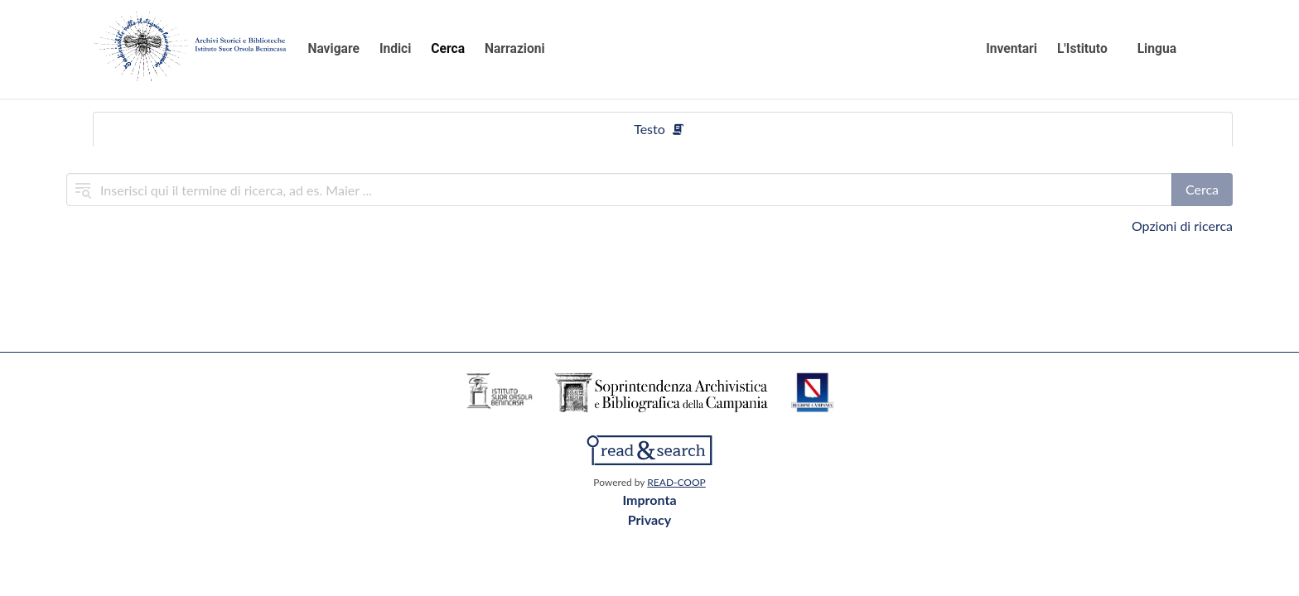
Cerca (448, 48)
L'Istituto (1082, 48)
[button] (1167, 49)
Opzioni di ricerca (1182, 225)
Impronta (649, 499)
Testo (659, 129)
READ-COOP (676, 482)
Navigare (333, 48)
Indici (395, 48)
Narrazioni (515, 48)
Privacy (649, 519)
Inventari (1011, 48)
